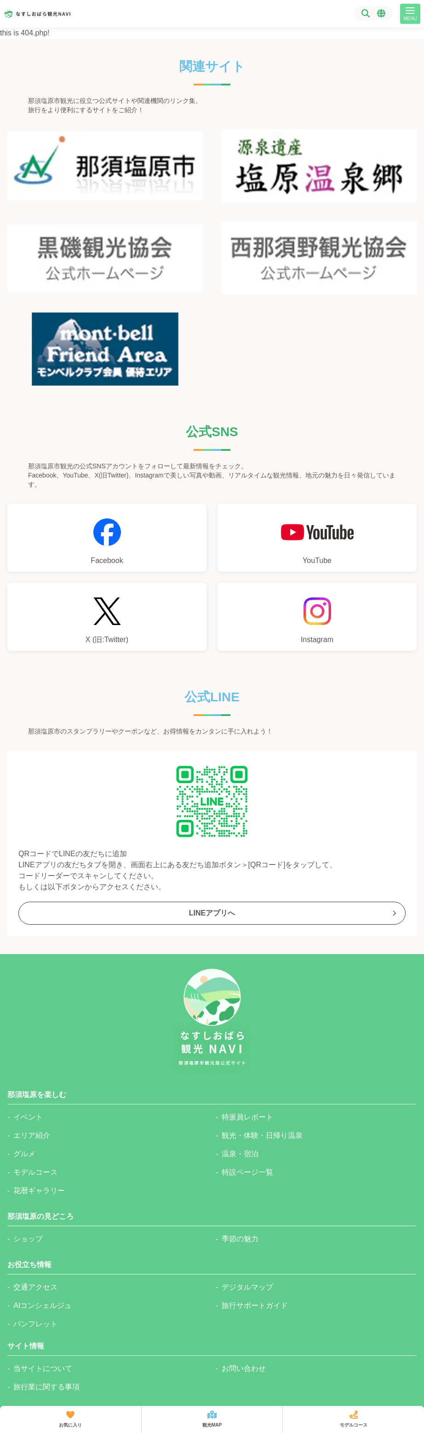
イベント (28, 1117)
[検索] (365, 13)
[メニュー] (410, 14)
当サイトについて (42, 1368)
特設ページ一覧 (247, 1172)
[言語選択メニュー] (381, 13)
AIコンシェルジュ (42, 1305)
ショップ (28, 1239)
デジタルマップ (247, 1287)
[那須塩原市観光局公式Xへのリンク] (106, 617)
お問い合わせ (244, 1368)
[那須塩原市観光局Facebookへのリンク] (106, 538)
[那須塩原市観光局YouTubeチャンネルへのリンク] (317, 538)
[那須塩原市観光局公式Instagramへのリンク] (317, 617)
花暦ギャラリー (39, 1190)
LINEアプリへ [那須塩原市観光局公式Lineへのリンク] (293, 913)
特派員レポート (247, 1117)
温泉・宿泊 (240, 1154)
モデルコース (35, 1172)
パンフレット (35, 1324)
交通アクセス (35, 1287)
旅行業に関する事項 (46, 1387)
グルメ (24, 1154)
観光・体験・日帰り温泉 (262, 1135)
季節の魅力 (240, 1239)
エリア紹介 (31, 1135)
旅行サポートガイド (255, 1305)
